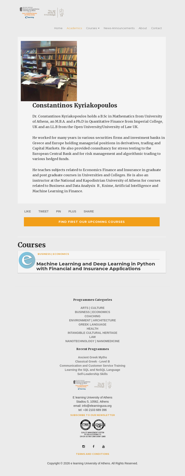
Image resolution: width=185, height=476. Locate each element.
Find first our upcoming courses (92, 222)
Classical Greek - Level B (92, 361)
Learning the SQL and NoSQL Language (92, 369)
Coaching (92, 316)
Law (92, 337)
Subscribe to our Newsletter (92, 415)
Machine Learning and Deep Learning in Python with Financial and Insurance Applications (95, 266)
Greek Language (92, 324)
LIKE (27, 211)
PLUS (72, 211)
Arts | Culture (92, 308)
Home (58, 28)
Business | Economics (53, 254)
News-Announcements (119, 28)
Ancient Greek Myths (92, 357)
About (143, 28)
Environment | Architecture (92, 320)
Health (92, 328)
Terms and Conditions (92, 454)
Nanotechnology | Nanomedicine (92, 341)
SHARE (89, 211)
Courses (93, 28)
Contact (156, 28)
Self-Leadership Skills (92, 374)
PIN (58, 211)
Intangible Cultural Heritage (92, 332)
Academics (74, 28)
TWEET (43, 211)
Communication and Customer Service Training (92, 365)
